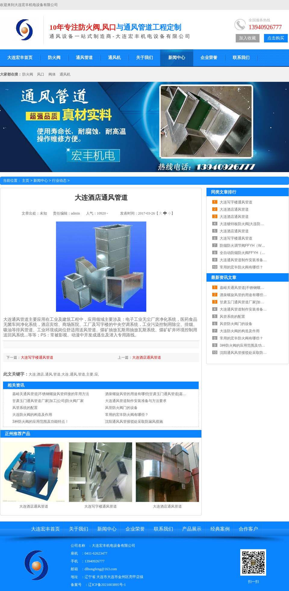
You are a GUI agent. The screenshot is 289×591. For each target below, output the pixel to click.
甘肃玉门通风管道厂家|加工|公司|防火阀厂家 (48, 401)
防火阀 (54, 57)
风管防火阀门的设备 (121, 408)
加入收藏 (247, 38)
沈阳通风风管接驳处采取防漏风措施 (134, 421)
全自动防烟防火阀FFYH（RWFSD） (249, 253)
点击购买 (275, 38)
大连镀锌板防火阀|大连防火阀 (244, 224)
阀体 (52, 74)
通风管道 (84, 57)
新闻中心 (176, 57)
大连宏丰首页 (45, 528)
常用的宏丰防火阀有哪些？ (126, 415)
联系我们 (241, 57)
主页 (25, 180)
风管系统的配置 (25, 408)
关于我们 (144, 57)
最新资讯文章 (223, 277)
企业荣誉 (208, 57)
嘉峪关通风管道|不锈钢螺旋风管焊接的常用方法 (50, 394)
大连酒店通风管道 (146, 357)
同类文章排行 (223, 192)
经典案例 (220, 528)
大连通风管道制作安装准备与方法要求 (135, 401)
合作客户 (248, 528)
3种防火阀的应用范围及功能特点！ (40, 421)
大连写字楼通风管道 (37, 357)
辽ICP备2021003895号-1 (107, 585)
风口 (40, 74)
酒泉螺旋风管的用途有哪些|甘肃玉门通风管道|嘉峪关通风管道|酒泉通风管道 (166, 394)
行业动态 (59, 180)
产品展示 (191, 528)
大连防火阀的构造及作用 (32, 415)
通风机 (114, 57)
